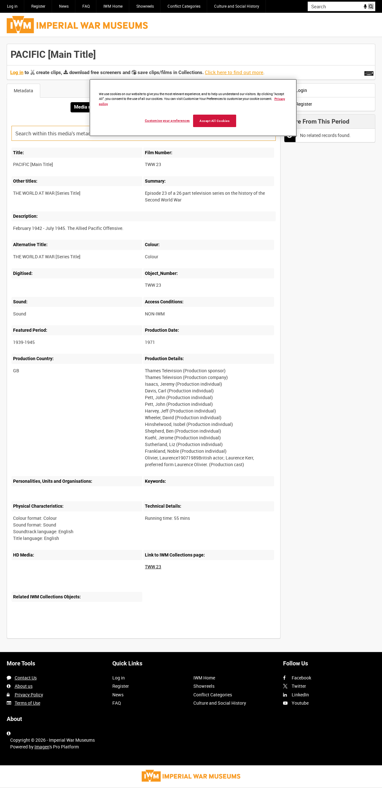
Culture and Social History (236, 6)
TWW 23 (153, 567)
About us (24, 686)
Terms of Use (27, 703)
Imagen (41, 747)
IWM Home (113, 6)
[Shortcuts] (368, 72)
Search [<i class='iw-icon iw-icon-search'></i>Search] (372, 6)
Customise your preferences (167, 120)
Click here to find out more (234, 72)
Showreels (145, 6)
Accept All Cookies (214, 121)
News (64, 6)
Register (38, 6)
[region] (193, 108)
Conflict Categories (184, 6)
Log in (12, 6)
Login (297, 90)
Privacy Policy (29, 695)
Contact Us (26, 678)
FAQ (86, 6)
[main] (191, 344)
